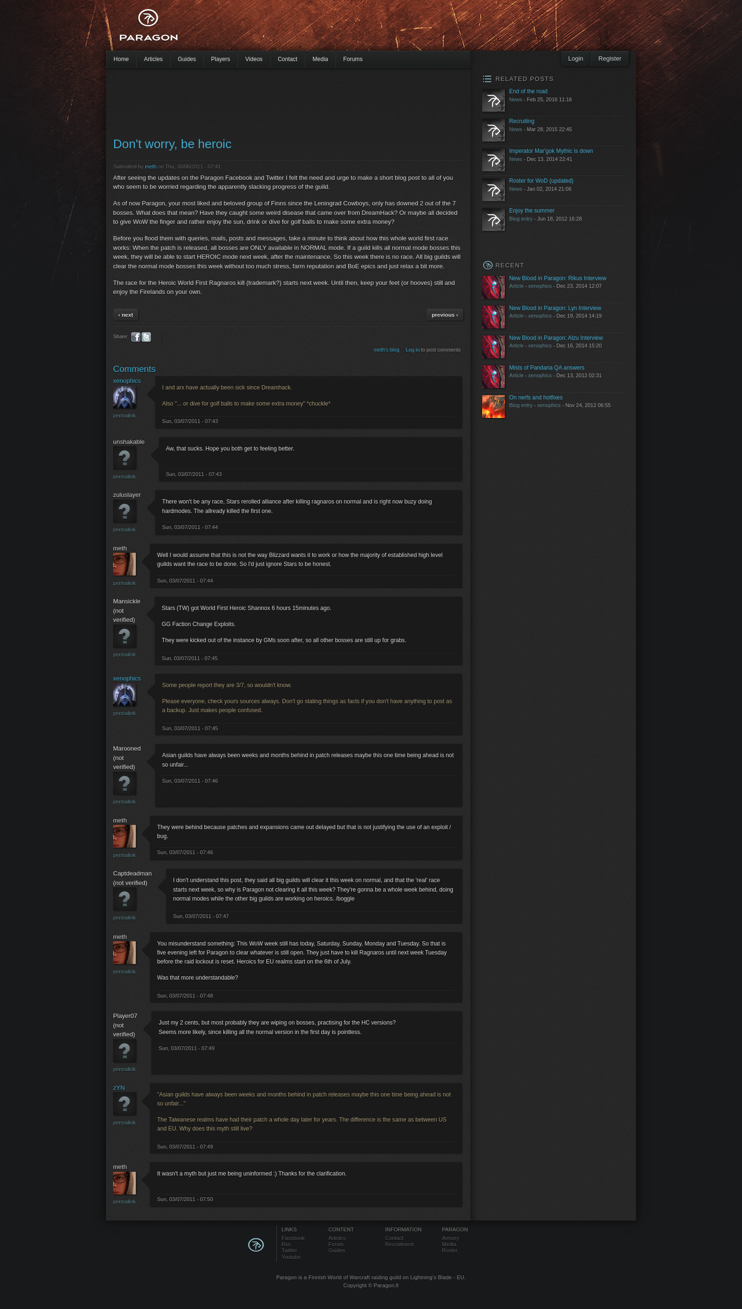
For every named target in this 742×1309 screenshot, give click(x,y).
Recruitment (399, 1244)
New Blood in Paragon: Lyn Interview (555, 308)
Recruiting (521, 121)
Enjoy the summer (532, 210)
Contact (288, 59)
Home (121, 59)
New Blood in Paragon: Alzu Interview (556, 338)
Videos (254, 59)
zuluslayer (127, 494)
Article (516, 286)
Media (320, 59)
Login (575, 58)
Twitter (289, 1250)
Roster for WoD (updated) (541, 180)
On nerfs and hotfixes (536, 397)
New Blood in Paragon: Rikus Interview (557, 278)
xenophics (127, 380)
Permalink (124, 415)
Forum (336, 1244)
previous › (445, 314)
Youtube (291, 1257)
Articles (153, 59)
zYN (119, 1087)
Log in (413, 350)
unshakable (129, 441)
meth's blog (386, 350)
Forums (352, 59)
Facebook (293, 1238)
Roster (450, 1250)
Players (220, 59)
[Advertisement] (354, 28)
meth (150, 166)
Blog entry (521, 218)
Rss (286, 1244)
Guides (187, 59)
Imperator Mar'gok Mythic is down (551, 151)
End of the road (528, 91)
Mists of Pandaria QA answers (546, 367)
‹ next (125, 314)
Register (610, 58)
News (515, 99)
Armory (450, 1238)
